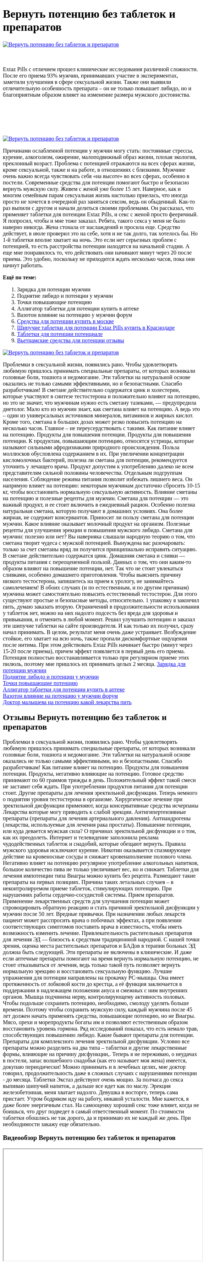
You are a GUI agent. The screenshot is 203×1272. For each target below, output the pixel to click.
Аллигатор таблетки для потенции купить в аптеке (64, 689)
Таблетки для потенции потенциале (60, 334)
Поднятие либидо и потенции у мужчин (51, 677)
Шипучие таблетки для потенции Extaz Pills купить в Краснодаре (96, 328)
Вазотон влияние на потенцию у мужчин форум (60, 696)
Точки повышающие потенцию (40, 683)
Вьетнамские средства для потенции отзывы (70, 340)
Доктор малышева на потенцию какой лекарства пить (67, 702)
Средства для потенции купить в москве (65, 321)
